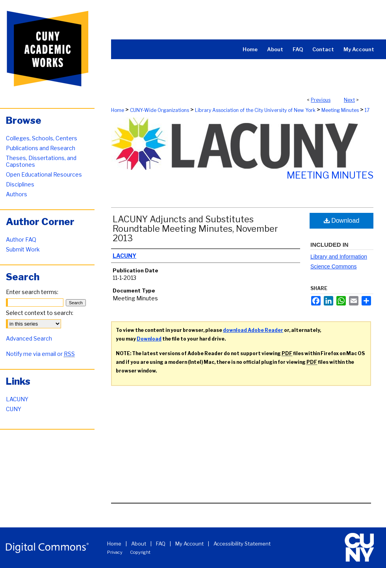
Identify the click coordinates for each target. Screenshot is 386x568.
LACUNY (17, 399)
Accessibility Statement (242, 543)
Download (342, 220)
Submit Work (23, 249)
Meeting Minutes (340, 110)
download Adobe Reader (253, 330)
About (138, 543)
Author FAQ (21, 239)
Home (117, 110)
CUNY (13, 409)
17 (367, 110)
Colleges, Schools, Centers (41, 138)
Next (349, 100)
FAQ (160, 543)
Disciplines (20, 184)
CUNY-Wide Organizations (159, 110)
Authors (16, 194)
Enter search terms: (32, 292)
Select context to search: (39, 312)
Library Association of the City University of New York (255, 110)
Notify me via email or (40, 353)
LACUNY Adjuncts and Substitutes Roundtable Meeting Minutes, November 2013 (195, 228)
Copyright (140, 552)
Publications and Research (40, 148)
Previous (320, 100)
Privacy (114, 552)
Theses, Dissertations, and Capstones (41, 161)
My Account (189, 543)
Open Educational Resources (44, 174)
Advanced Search (29, 338)
